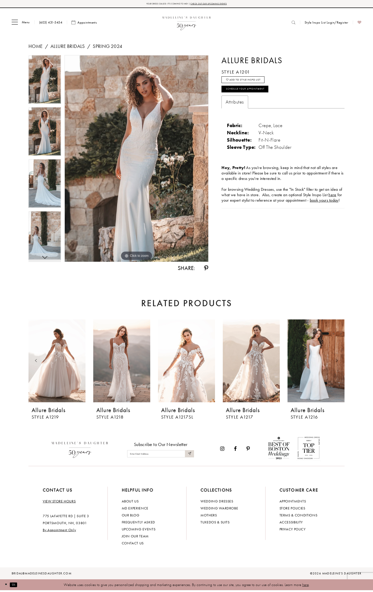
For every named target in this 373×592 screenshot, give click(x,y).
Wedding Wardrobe (219, 509)
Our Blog (131, 516)
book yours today (324, 212)
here (305, 586)
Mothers (208, 516)
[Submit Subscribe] (188, 455)
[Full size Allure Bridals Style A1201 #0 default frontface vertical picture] (136, 160)
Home (35, 48)
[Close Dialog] (7, 586)
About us (130, 502)
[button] (20, 24)
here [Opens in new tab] (332, 206)
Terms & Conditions (298, 516)
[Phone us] (50, 24)
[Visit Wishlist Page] (359, 24)
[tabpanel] (44, 83)
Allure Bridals (68, 48)
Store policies (292, 509)
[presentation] (56, 362)
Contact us (133, 544)
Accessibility (291, 523)
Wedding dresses (216, 502)
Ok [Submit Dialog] (19, 586)
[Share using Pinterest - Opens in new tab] (206, 270)
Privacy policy (292, 530)
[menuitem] (20, 24)
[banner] (186, 24)
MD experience (135, 509)
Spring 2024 (108, 48)
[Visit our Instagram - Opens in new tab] (222, 450)
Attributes (235, 113)
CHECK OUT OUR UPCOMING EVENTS (222, 4)
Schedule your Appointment (258, 99)
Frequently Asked (138, 523)
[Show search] (293, 24)
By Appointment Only (59, 531)
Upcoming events (139, 530)
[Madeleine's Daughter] (80, 450)
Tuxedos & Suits (215, 523)
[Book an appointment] (84, 24)
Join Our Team (135, 537)
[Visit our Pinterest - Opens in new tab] (248, 450)
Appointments (292, 502)
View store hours (59, 502)
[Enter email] (160, 455)
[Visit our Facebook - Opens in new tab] (235, 450)
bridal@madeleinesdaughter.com (41, 575)
